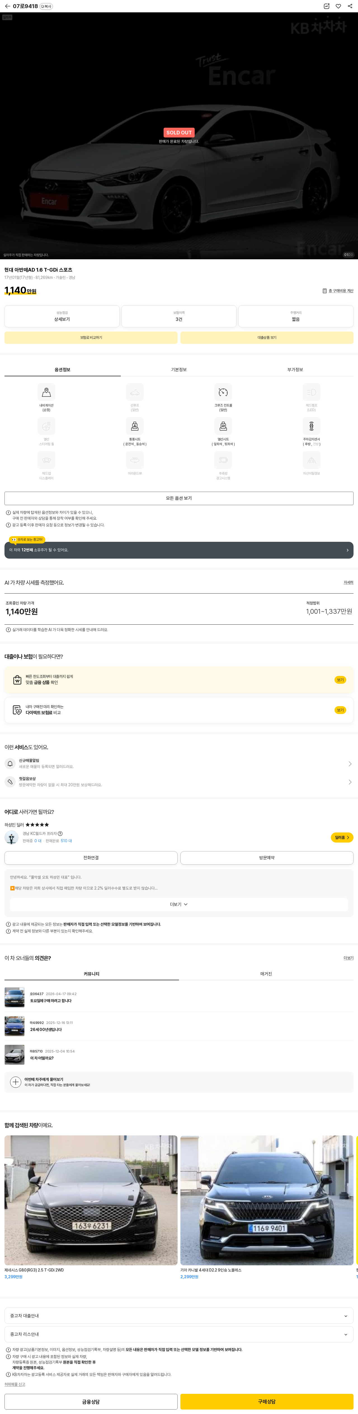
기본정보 (179, 369)
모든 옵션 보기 (179, 498)
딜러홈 (340, 837)
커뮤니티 (92, 974)
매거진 (266, 974)
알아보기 (179, 680)
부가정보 (295, 369)
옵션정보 (62, 369)
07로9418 (33, 6)
